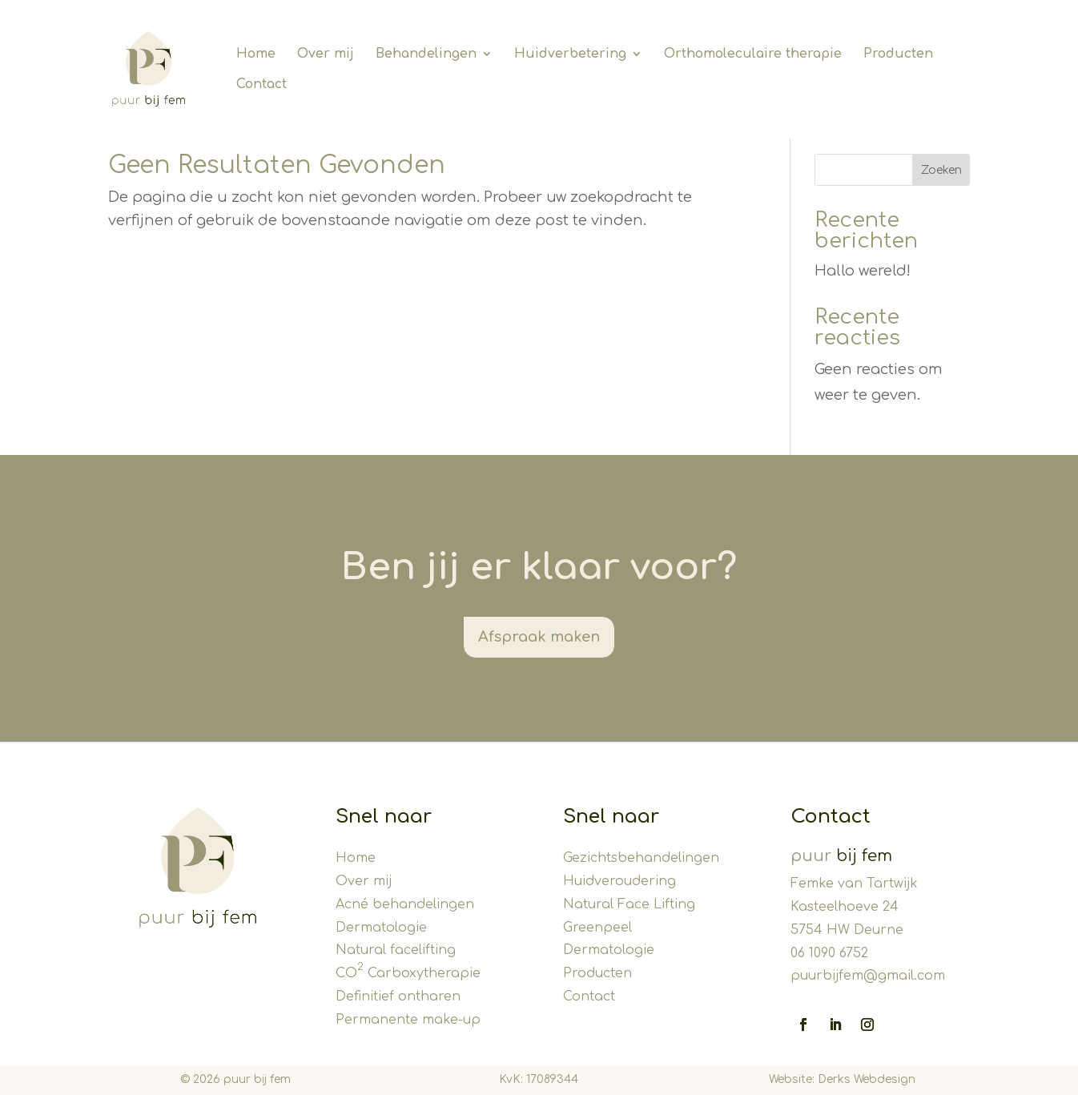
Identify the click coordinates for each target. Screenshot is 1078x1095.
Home (356, 858)
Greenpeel (597, 927)
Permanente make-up (408, 1019)
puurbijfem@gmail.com (867, 975)
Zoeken (941, 170)
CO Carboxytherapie (408, 973)
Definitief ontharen (398, 996)
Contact (589, 996)
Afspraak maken (539, 637)
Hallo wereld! (863, 271)
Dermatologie (381, 927)
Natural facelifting (396, 950)
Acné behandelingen (405, 904)
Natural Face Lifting (629, 904)
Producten (597, 973)
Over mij (364, 881)
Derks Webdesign (866, 1079)
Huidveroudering (619, 881)
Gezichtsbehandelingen (641, 858)
